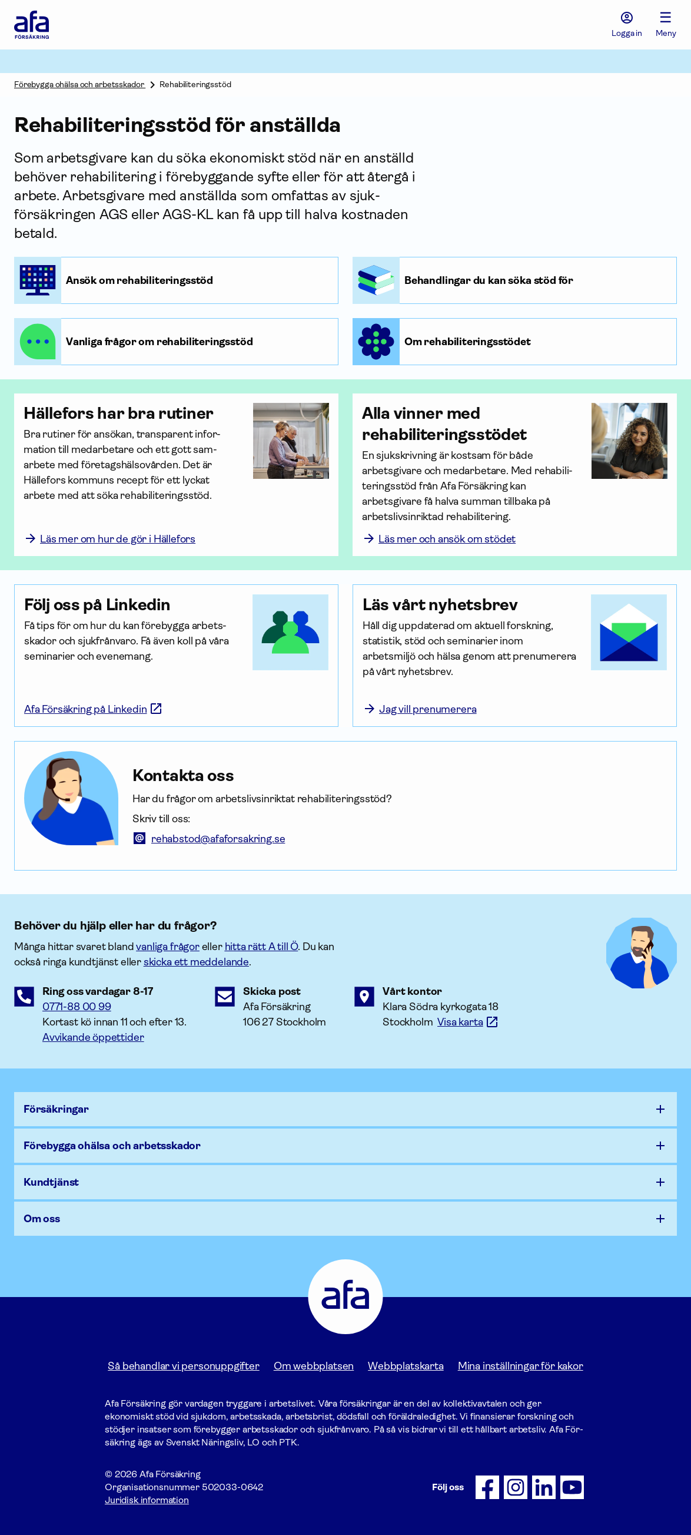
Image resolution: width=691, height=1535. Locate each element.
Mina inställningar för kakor (520, 1366)
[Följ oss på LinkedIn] (544, 1487)
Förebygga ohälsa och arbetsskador (79, 84)
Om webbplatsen (314, 1366)
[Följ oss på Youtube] (572, 1487)
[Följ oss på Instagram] (515, 1487)
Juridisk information (147, 1500)
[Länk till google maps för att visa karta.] (468, 1022)
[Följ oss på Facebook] (487, 1487)
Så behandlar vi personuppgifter (183, 1366)
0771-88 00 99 (76, 1007)
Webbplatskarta (405, 1366)
